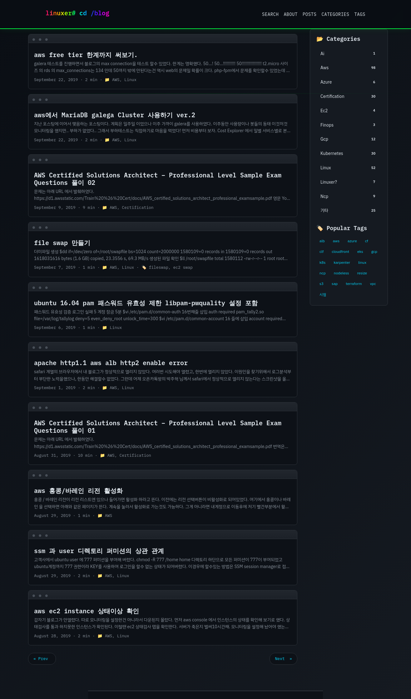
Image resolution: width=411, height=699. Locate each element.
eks (360, 251)
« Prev (42, 658)
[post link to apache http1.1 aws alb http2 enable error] (162, 369)
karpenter (342, 262)
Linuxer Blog (80, 14)
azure (352, 241)
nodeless (341, 273)
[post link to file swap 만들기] (162, 249)
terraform (354, 284)
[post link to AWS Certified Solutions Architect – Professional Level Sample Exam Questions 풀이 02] (162, 186)
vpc (373, 284)
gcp (374, 251)
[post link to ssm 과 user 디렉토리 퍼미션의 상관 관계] (162, 557)
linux (362, 262)
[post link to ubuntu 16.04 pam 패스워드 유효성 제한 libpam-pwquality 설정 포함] (162, 309)
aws (336, 241)
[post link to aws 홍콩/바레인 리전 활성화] (162, 497)
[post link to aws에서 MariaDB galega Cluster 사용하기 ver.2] (162, 121)
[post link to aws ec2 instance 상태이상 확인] (162, 618)
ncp (322, 273)
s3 (321, 284)
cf (366, 241)
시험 (322, 294)
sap (335, 284)
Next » (283, 658)
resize (362, 273)
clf (321, 251)
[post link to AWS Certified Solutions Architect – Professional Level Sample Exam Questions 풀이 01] (162, 434)
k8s (322, 262)
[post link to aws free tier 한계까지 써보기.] (162, 61)
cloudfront (340, 251)
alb (322, 241)
